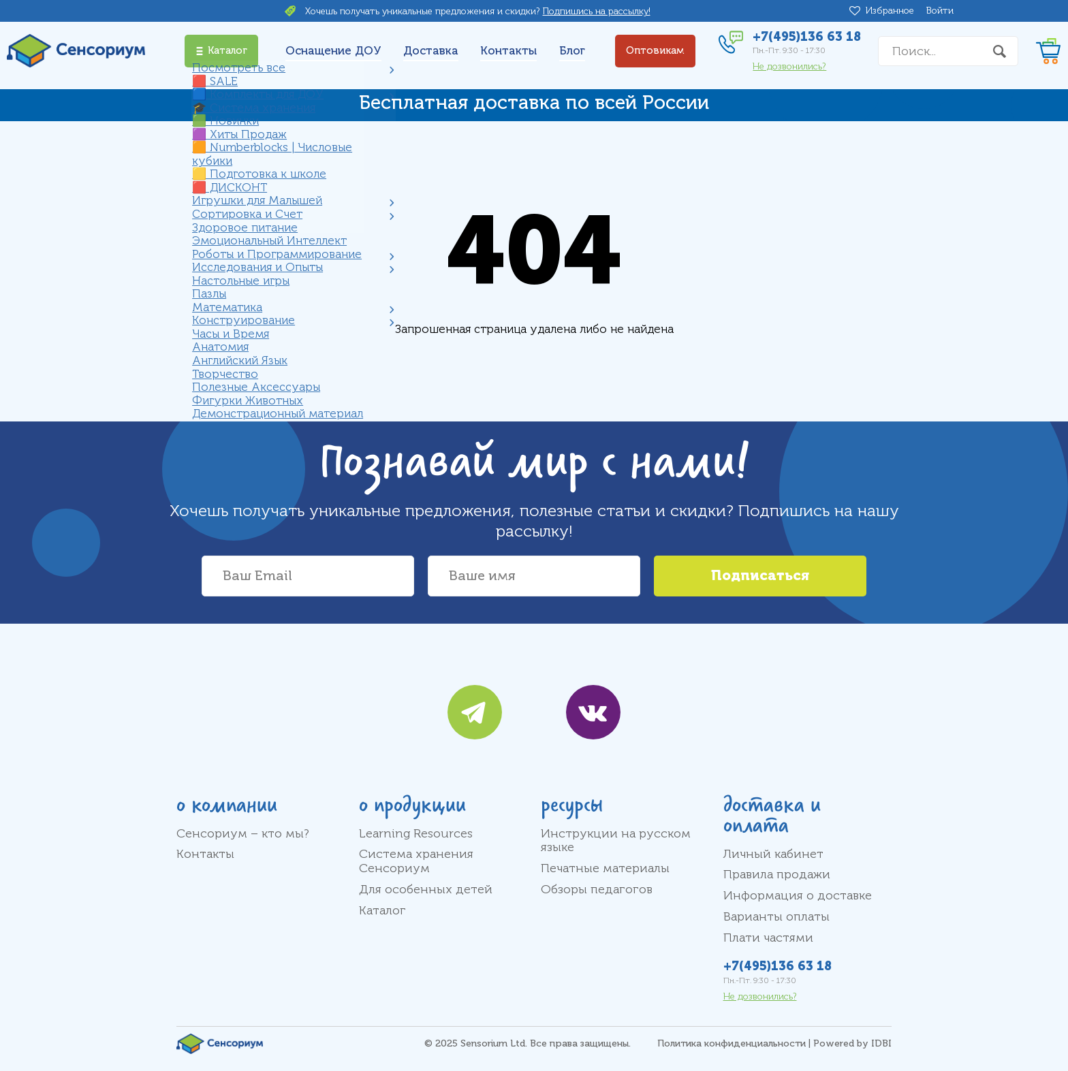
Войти (940, 10)
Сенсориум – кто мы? (242, 833)
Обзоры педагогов (597, 889)
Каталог (382, 910)
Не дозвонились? (789, 66)
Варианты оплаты (776, 916)
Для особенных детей (425, 889)
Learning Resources (416, 833)
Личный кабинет (773, 854)
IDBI (881, 1043)
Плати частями (768, 937)
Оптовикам (655, 51)
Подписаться (760, 576)
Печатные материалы (605, 868)
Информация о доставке (797, 895)
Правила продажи (776, 874)
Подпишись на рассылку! (596, 11)
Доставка (430, 50)
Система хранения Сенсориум (416, 861)
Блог (572, 50)
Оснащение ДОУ (333, 50)
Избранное (892, 11)
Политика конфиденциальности (731, 1043)
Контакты (508, 50)
